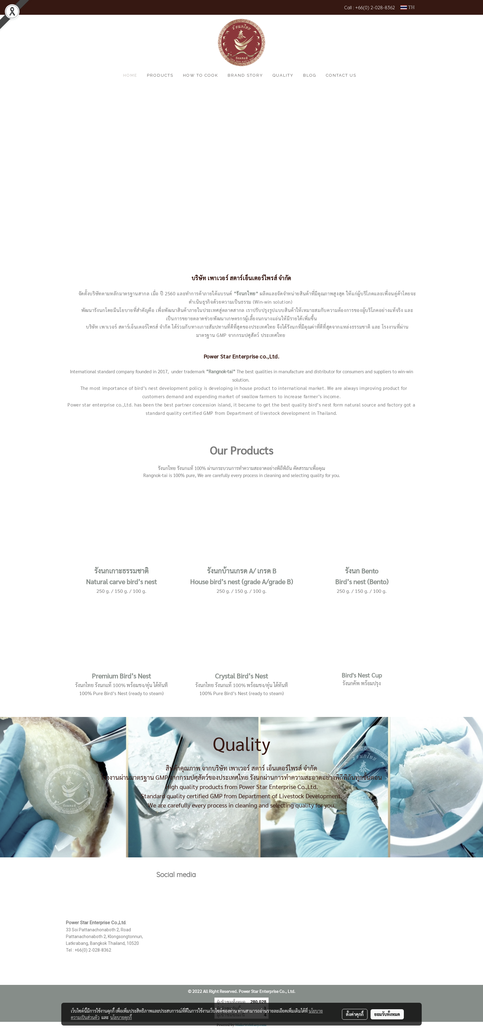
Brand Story (245, 75)
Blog (309, 75)
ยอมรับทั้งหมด (387, 1014)
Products (160, 75)
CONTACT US (341, 75)
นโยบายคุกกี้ (121, 1017)
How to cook (200, 75)
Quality (283, 75)
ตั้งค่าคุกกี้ (354, 1014)
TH (407, 7)
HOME (130, 75)
